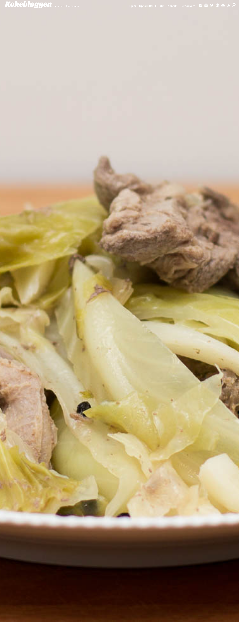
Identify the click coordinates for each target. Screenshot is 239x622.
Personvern (188, 6)
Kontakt (172, 6)
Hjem (132, 6)
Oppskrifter (146, 6)
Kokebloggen (28, 4)
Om (162, 6)
